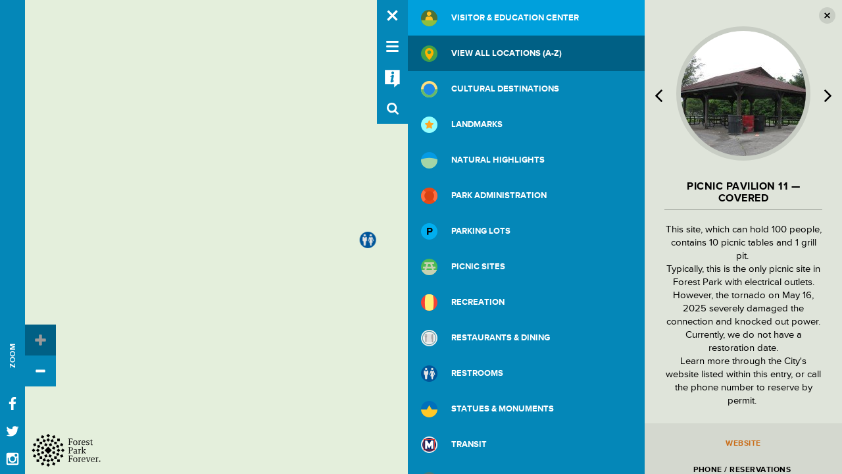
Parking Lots (465, 231)
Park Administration (484, 196)
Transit (454, 444)
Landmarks (462, 125)
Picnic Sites (463, 267)
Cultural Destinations (490, 89)
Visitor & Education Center (500, 18)
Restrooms (462, 373)
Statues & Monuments (487, 409)
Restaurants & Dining (485, 338)
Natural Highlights (483, 160)
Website (743, 443)
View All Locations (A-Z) (491, 53)
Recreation (463, 302)
